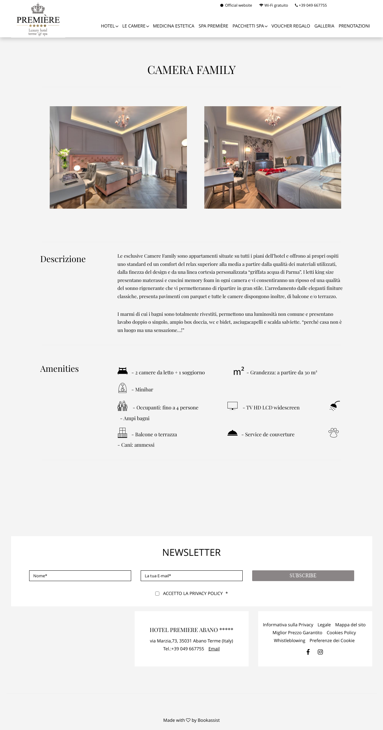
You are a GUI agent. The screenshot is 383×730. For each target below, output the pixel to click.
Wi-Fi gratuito (273, 5)
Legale (324, 625)
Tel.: (183, 649)
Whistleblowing (289, 641)
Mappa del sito (350, 625)
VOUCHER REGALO (290, 26)
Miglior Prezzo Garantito (297, 633)
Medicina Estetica (174, 26)
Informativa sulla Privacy (288, 625)
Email (214, 649)
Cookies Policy (341, 633)
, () (191, 641)
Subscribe (303, 575)
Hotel (108, 26)
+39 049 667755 (311, 5)
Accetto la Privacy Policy (193, 594)
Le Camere (133, 26)
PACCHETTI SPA (248, 26)
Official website (236, 5)
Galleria (324, 26)
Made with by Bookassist (191, 720)
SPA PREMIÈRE (213, 26)
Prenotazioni (354, 26)
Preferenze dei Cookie (332, 641)
